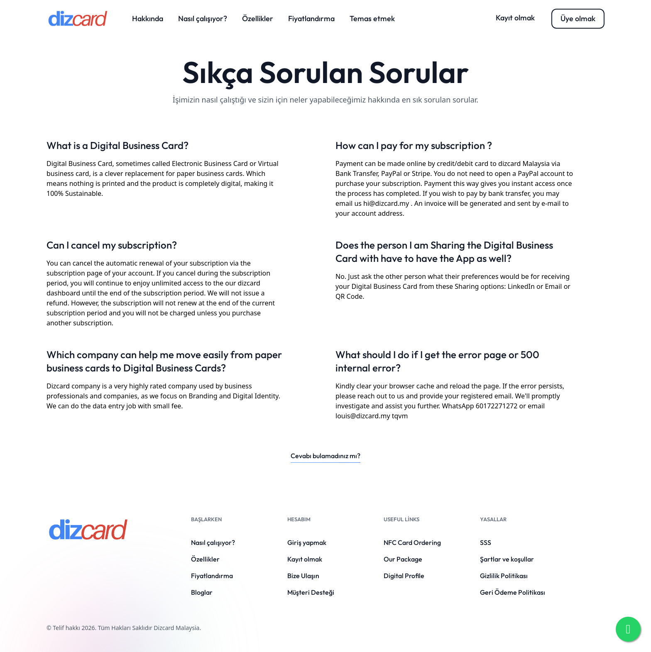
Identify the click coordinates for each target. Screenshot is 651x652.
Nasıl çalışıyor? (202, 18)
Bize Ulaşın (303, 575)
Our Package (403, 559)
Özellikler (257, 18)
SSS (485, 542)
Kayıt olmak (515, 17)
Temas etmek (372, 18)
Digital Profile (404, 575)
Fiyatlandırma (311, 18)
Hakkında (147, 18)
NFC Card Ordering (412, 542)
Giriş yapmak (306, 542)
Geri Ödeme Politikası (512, 592)
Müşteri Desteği (310, 592)
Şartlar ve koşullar (507, 559)
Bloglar (202, 592)
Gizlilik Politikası (504, 575)
